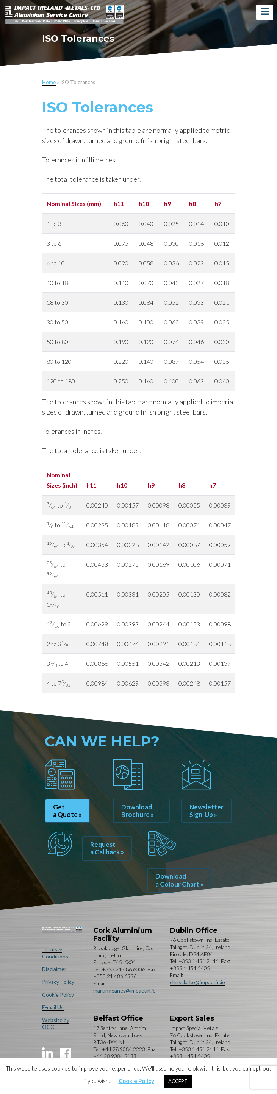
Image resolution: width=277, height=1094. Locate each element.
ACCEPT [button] (178, 1081)
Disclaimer (54, 969)
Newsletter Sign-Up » (206, 810)
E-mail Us (53, 1007)
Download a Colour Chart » (179, 880)
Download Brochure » (137, 810)
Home (49, 82)
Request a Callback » (107, 848)
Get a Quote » (67, 810)
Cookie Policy (58, 994)
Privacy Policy (58, 982)
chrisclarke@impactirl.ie (197, 982)
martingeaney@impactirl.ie (124, 990)
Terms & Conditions (55, 953)
